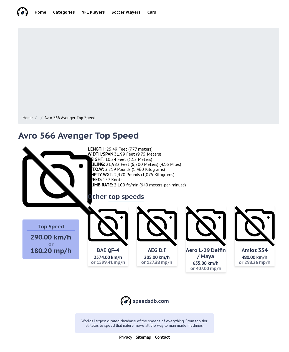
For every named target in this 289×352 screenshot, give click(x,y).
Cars (151, 12)
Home (40, 12)
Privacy (125, 337)
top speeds (126, 196)
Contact (162, 337)
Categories (64, 12)
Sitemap (143, 337)
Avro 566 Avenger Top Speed (69, 117)
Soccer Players (126, 12)
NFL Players (93, 12)
